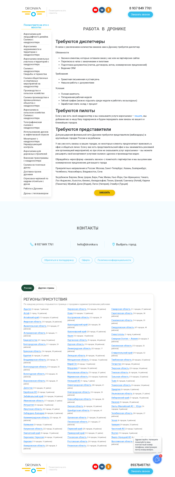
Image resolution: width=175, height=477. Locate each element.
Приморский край (76, 433)
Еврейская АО (30, 392)
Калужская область (33, 428)
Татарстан (116, 364)
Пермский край (74, 428)
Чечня (114, 420)
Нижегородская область (79, 385)
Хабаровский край (120, 397)
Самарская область (121, 309)
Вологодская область (34, 374)
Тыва (113, 381)
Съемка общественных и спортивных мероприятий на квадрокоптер (36, 82)
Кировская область (76, 309)
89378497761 (141, 465)
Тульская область (120, 376)
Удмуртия (115, 389)
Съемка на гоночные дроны (34, 166)
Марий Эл (72, 364)
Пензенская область (77, 421)
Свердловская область (122, 327)
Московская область (77, 372)
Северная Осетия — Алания (124, 338)
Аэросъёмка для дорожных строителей (35, 152)
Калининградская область (36, 417)
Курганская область (77, 340)
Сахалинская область (121, 320)
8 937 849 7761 (140, 8)
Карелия (28, 441)
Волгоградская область (35, 366)
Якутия (114, 433)
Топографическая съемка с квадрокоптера (33, 125)
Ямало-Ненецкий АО (121, 437)
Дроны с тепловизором (36, 193)
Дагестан (28, 388)
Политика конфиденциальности (114, 260)
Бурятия (27, 355)
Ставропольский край (121, 353)
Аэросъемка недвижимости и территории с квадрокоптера (32, 50)
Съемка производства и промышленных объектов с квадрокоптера (36, 101)
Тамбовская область (121, 359)
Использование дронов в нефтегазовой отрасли (36, 133)
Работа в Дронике (33, 188)
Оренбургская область (78, 410)
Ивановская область (34, 400)
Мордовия (72, 368)
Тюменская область (121, 385)
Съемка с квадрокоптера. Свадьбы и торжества (35, 71)
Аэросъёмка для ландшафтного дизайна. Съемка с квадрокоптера (36, 38)
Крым (70, 335)
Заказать (104, 193)
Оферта (86, 260)
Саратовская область (121, 313)
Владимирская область (35, 359)
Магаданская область (78, 359)
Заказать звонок (140, 14)
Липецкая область (76, 355)
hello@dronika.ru (87, 244)
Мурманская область (77, 376)
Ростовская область (77, 441)
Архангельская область (35, 326)
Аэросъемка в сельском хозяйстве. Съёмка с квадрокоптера (34, 113)
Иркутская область (33, 409)
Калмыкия (28, 424)
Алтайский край (31, 317)
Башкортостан (30, 340)
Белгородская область (35, 344)
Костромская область (78, 317)
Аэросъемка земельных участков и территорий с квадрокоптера (36, 62)
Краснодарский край (77, 324)
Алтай (26, 313)
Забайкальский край (33, 396)
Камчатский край (32, 433)
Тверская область (120, 368)
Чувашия (115, 424)
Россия (28, 288)
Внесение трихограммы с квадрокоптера (36, 159)
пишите (138, 116)
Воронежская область (34, 381)
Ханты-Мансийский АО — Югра (126, 406)
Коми (70, 313)
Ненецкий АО (73, 381)
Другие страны (46, 288)
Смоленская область (121, 345)
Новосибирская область (79, 399)
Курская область (75, 344)
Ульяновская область (121, 393)
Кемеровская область (34, 445)
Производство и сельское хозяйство (34, 92)
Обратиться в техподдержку (59, 260)
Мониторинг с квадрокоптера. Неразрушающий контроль (33, 142)
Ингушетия (29, 405)
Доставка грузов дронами (32, 173)
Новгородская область (78, 392)
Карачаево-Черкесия (34, 437)
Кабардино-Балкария (34, 413)
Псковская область (77, 437)
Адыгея (27, 309)
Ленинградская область (79, 348)
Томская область (119, 372)
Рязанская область (76, 445)
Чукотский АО (118, 428)
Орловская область (76, 417)
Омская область (75, 406)
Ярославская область (121, 441)
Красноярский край (76, 331)
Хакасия (115, 402)
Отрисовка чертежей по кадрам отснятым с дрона (36, 181)
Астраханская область (34, 333)
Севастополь (117, 334)
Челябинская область (121, 413)
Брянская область (32, 351)
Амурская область (32, 321)
